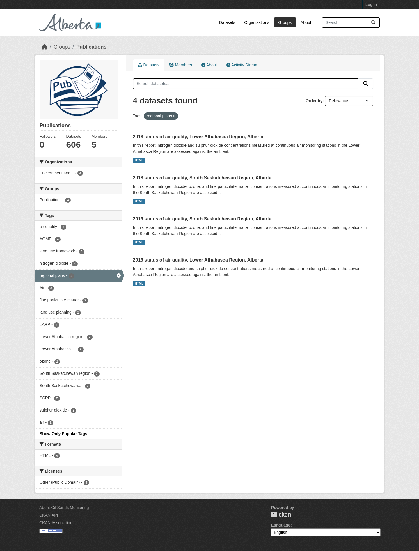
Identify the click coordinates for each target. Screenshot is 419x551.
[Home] (44, 47)
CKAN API (48, 515)
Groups (285, 22)
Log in (371, 4)
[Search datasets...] (351, 22)
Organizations (256, 22)
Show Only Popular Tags (63, 433)
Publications (91, 47)
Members (180, 65)
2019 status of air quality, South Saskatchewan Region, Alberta (202, 218)
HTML (139, 160)
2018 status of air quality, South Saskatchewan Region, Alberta (202, 177)
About (306, 22)
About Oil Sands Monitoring (64, 507)
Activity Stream (242, 65)
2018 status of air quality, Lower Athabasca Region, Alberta (198, 136)
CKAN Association (55, 522)
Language (280, 525)
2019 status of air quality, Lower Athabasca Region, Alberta (198, 259)
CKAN (281, 514)
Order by (314, 100)
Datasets (227, 22)
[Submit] (373, 22)
